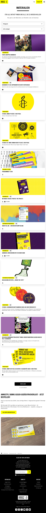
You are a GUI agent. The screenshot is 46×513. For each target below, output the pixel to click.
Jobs (23, 488)
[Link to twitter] (22, 510)
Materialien (19, 453)
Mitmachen (6, 453)
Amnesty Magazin (23, 482)
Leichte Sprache (23, 486)
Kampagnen (7, 486)
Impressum (38, 484)
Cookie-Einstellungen (23, 489)
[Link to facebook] (16, 510)
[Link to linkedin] (27, 510)
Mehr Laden (23, 384)
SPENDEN (39, 2)
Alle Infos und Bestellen (9, 412)
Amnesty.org (38, 488)
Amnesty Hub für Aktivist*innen (7, 489)
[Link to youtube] (24, 510)
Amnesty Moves (7, 488)
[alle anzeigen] (23, 29)
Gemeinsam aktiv (12, 453)
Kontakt (38, 482)
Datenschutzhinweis (38, 486)
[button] (23, 46)
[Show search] (34, 2)
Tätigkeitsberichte (23, 491)
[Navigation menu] (44, 2)
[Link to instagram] (19, 510)
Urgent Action (7, 482)
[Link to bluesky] (30, 510)
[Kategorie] (23, 24)
